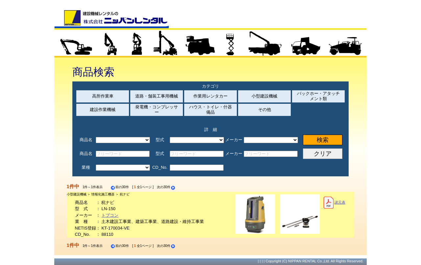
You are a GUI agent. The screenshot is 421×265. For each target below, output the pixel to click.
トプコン (109, 215)
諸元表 (334, 203)
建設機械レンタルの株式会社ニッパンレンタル (111, 19)
